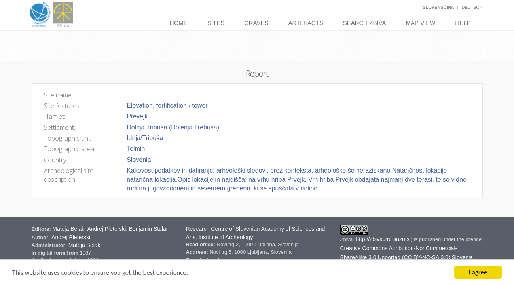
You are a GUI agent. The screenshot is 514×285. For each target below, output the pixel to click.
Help (462, 22)
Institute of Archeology (226, 237)
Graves (256, 22)
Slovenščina (438, 7)
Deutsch (471, 7)
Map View (421, 22)
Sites (215, 22)
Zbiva (347, 239)
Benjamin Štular (148, 229)
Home (179, 22)
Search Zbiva (364, 22)
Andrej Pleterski (106, 229)
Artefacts (305, 22)
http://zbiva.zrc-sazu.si (383, 239)
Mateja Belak (68, 229)
